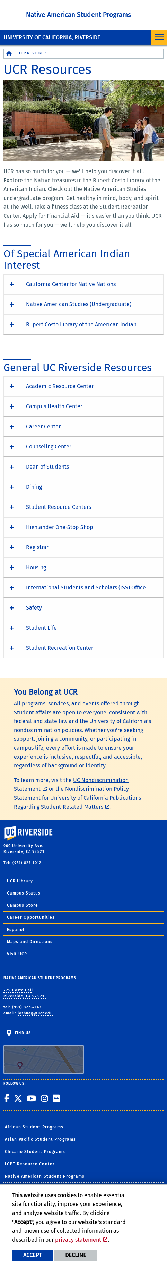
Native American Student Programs (78, 15)
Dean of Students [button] (47, 466)
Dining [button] (34, 487)
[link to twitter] (18, 1098)
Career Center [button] (43, 426)
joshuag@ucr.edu (35, 1013)
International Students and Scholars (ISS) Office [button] (86, 587)
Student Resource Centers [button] (58, 507)
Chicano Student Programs (35, 1151)
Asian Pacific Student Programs (40, 1139)
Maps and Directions (30, 941)
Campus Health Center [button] (54, 406)
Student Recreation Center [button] (59, 648)
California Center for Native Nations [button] (71, 284)
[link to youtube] (31, 1098)
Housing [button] (36, 567)
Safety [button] (34, 607)
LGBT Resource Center (30, 1163)
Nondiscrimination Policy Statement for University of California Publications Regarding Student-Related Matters (77, 798)
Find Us (43, 1052)
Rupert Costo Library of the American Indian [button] (81, 324)
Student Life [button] (41, 627)
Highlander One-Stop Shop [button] (59, 527)
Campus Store (22, 905)
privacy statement (78, 1239)
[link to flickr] (56, 1098)
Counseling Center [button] (48, 446)
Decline (75, 1255)
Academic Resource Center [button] (60, 386)
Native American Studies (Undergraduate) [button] (78, 304)
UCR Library (20, 881)
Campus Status (24, 893)
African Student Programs (34, 1127)
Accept (32, 1255)
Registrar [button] (37, 547)
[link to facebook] (6, 1098)
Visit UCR (17, 953)
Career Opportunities (31, 917)
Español (16, 929)
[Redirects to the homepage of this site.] (9, 53)
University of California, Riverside (51, 37)
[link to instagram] (44, 1098)
